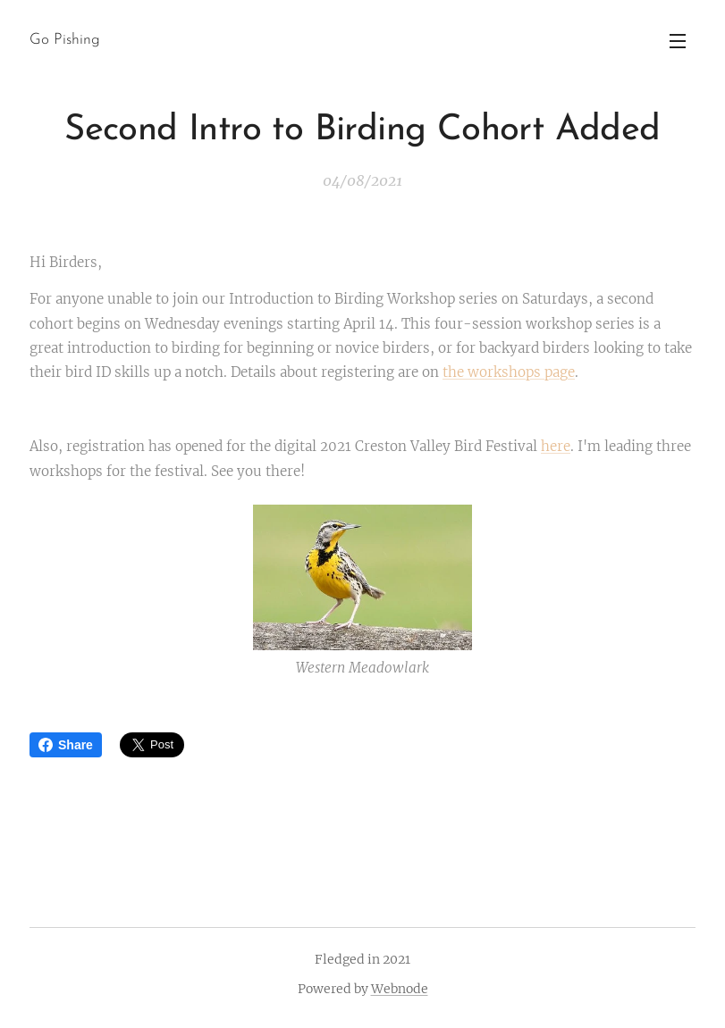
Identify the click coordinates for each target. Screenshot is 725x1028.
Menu (678, 41)
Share (65, 745)
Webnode (399, 989)
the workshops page (509, 372)
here (555, 446)
